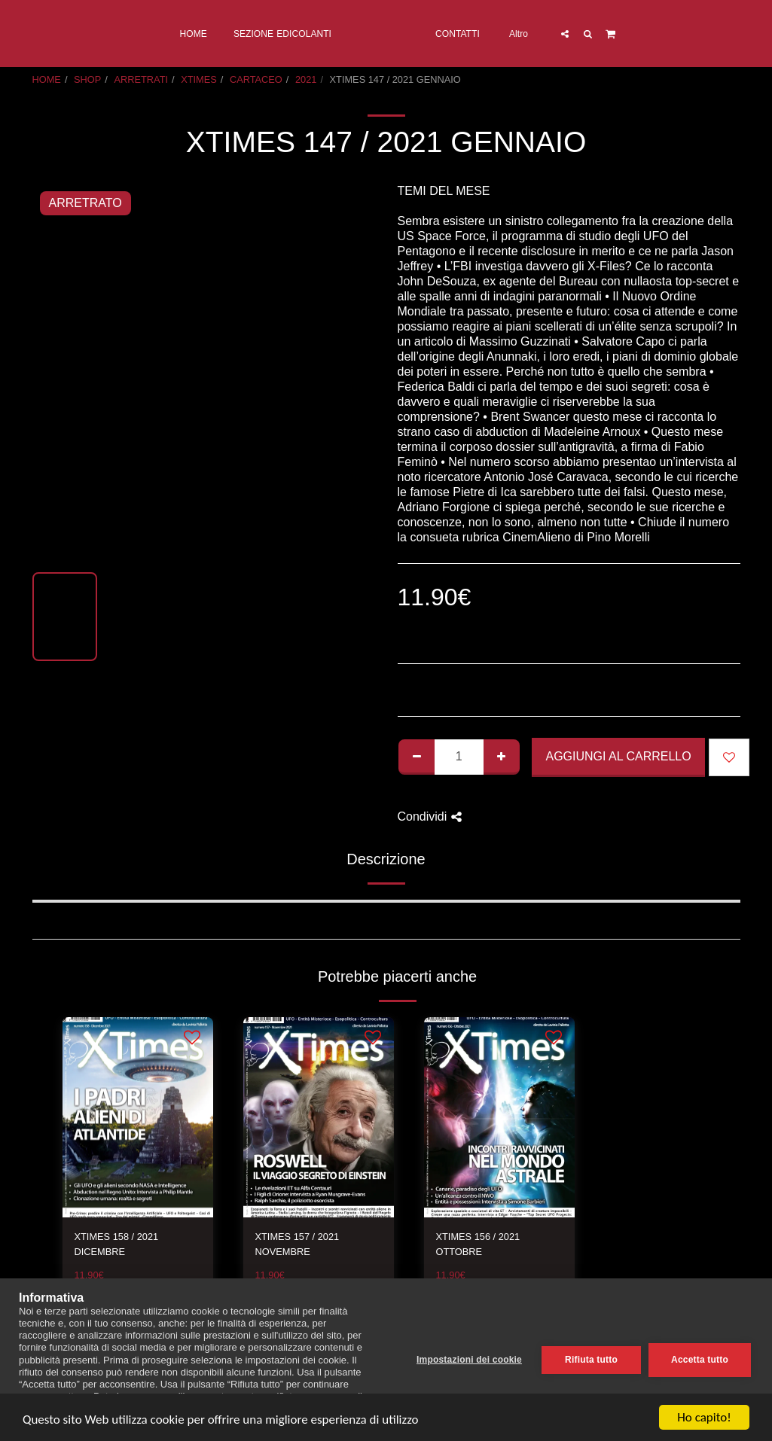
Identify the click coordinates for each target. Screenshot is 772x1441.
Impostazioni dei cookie (469, 1359)
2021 (305, 79)
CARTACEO (256, 79)
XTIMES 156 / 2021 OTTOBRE (478, 1244)
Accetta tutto (699, 1359)
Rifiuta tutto (591, 1359)
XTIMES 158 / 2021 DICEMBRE (117, 1244)
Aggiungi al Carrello (618, 756)
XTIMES (199, 79)
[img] (138, 1117)
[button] (626, 33)
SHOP (87, 79)
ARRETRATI (141, 79)
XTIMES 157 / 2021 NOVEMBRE (297, 1244)
